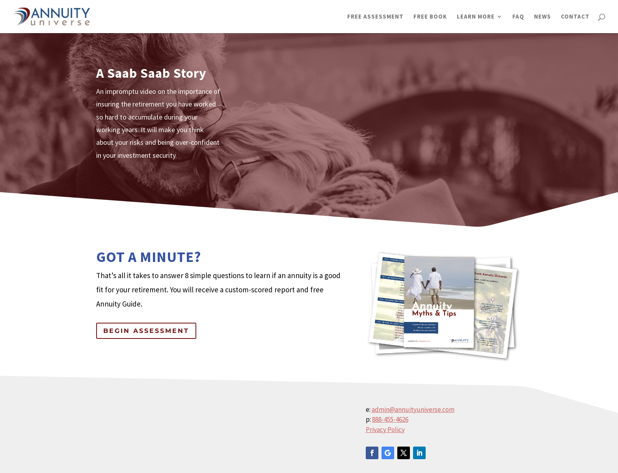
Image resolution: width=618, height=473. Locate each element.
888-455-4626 (390, 419)
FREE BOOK (430, 17)
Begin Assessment (146, 331)
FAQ (518, 17)
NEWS (542, 17)
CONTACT (575, 17)
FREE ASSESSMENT (375, 17)
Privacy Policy (385, 429)
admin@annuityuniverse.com (413, 409)
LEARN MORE (476, 17)
